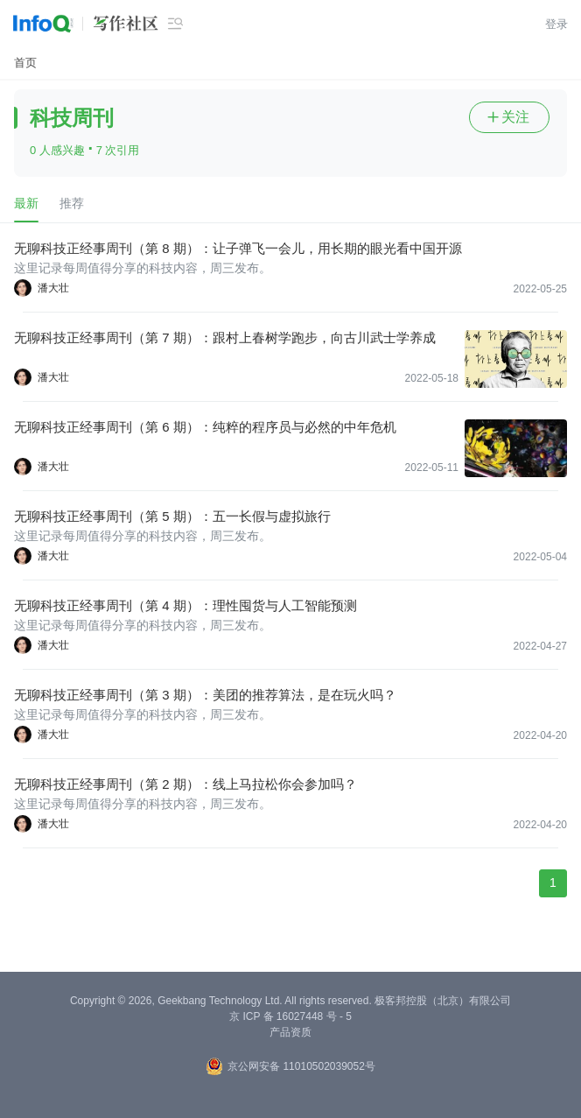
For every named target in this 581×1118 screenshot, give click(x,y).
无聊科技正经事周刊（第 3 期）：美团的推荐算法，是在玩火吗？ (205, 694)
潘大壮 (53, 288)
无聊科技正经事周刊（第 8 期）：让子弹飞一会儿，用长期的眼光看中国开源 (238, 248)
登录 (556, 24)
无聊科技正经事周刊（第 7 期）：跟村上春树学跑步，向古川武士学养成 (225, 337)
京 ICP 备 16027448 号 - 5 (290, 1016)
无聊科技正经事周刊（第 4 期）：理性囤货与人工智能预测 (185, 605)
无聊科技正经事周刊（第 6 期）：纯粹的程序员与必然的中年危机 (205, 426)
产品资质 (291, 1032)
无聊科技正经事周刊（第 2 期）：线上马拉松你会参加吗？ (185, 784)
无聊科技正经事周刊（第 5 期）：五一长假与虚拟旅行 (172, 516)
